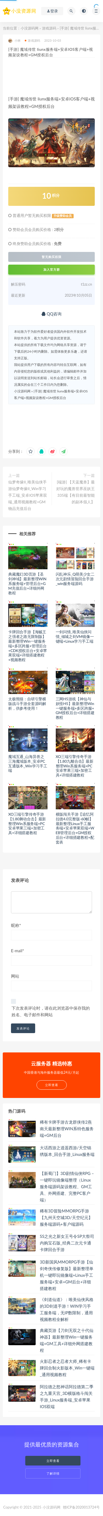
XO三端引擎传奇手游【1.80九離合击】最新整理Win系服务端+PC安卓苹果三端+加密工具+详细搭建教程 (74, 765)
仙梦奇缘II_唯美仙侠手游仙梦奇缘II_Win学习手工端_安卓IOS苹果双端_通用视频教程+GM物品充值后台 (27, 495)
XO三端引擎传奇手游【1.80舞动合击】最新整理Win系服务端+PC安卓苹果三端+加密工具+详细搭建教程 (27, 823)
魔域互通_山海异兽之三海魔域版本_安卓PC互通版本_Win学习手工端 (27, 763)
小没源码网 (29, 28)
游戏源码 (49, 28)
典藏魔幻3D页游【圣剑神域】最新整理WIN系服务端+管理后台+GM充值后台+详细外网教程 (27, 583)
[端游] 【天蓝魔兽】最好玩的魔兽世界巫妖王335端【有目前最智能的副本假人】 (75, 492)
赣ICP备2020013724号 (81, 1507)
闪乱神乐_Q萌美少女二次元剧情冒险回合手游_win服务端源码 (75, 579)
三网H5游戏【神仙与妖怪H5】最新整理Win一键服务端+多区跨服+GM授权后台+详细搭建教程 (75, 708)
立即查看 (53, 1460)
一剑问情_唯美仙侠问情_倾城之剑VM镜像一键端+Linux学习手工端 (75, 636)
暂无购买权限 (52, 257)
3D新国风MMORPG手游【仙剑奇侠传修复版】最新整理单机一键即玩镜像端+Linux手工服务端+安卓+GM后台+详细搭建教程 (66, 1275)
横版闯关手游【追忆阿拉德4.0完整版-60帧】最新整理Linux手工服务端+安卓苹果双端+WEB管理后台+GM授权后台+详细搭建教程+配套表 (75, 828)
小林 (14, 41)
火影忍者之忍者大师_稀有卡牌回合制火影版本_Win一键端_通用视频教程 (67, 1368)
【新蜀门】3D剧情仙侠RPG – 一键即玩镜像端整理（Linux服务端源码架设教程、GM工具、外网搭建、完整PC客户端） (67, 1186)
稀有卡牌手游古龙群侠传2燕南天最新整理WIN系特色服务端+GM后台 (67, 1128)
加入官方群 (51, 269)
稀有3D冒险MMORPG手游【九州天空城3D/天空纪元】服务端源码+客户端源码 (66, 1217)
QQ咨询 (51, 313)
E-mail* (17, 950)
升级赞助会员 (63, 215)
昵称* (16, 925)
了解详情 (53, 1473)
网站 (15, 976)
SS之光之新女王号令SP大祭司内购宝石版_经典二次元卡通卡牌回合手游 (67, 1243)
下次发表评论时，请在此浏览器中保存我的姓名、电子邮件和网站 (51, 1011)
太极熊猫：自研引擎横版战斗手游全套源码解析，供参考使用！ (27, 703)
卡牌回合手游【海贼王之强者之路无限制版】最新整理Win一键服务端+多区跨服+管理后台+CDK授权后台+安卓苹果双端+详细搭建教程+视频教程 (27, 645)
